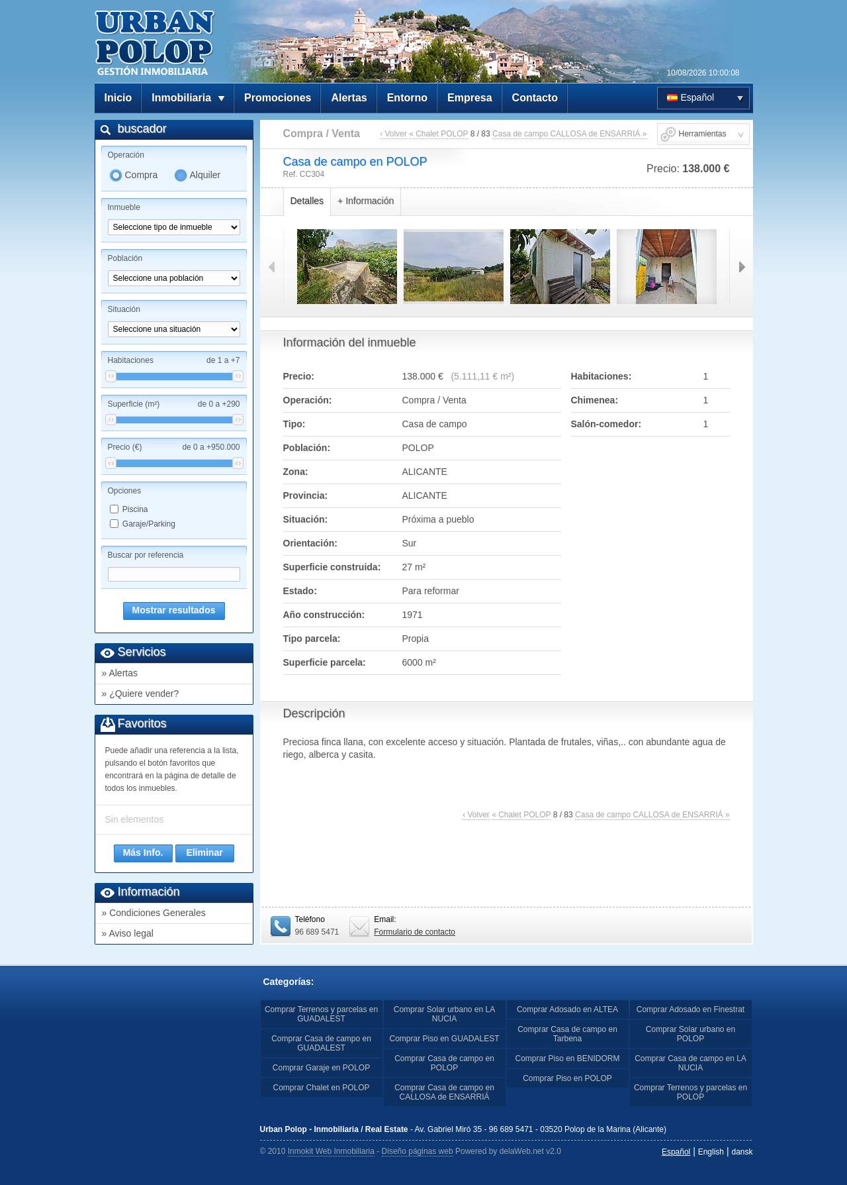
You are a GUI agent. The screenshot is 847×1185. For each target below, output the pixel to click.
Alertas (349, 97)
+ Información (365, 200)
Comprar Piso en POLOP (567, 1078)
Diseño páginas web (417, 1151)
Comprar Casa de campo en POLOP (444, 1063)
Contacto (535, 97)
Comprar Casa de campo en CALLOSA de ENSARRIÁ (444, 1092)
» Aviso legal (128, 933)
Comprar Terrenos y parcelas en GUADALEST (321, 1014)
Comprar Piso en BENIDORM (567, 1058)
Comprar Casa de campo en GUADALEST (321, 1043)
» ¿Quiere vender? (140, 693)
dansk (741, 1152)
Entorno (407, 97)
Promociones (277, 97)
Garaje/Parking (148, 524)
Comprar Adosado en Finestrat (690, 1009)
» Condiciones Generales (154, 912)
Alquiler (205, 175)
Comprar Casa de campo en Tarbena (567, 1034)
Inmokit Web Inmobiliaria (331, 1151)
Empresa (469, 97)
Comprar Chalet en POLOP (321, 1087)
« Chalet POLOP (438, 133)
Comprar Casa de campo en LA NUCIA (690, 1063)
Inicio (118, 97)
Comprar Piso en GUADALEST (444, 1038)
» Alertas (120, 673)
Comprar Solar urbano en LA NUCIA (444, 1014)
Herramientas (703, 133)
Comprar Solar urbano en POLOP (690, 1034)
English (711, 1152)
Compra (141, 175)
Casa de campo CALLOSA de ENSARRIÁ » (569, 133)
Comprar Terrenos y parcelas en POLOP (690, 1092)
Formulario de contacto (414, 932)
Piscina (135, 509)
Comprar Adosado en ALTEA (567, 1009)
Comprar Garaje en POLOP (321, 1067)
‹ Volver (393, 133)
